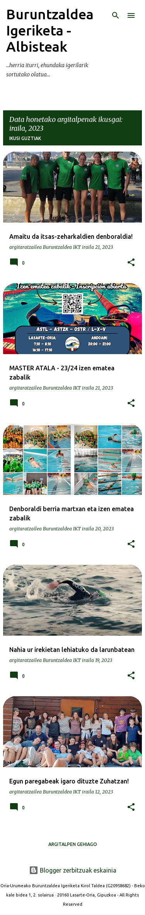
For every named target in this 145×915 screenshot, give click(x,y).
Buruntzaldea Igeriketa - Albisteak (50, 30)
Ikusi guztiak (25, 138)
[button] (131, 263)
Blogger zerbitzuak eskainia (72, 870)
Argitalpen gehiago (72, 844)
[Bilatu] (115, 15)
